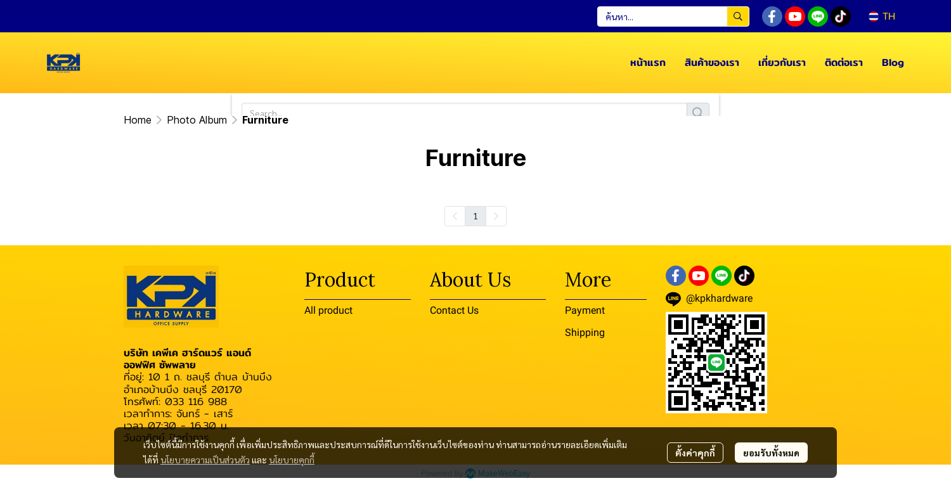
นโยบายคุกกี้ (291, 459)
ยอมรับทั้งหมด (771, 452)
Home (138, 119)
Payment (585, 310)
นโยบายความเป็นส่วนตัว (205, 459)
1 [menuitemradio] (475, 215)
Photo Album (197, 119)
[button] (673, 16)
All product (328, 310)
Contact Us (454, 310)
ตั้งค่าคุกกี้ (695, 452)
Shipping (585, 332)
